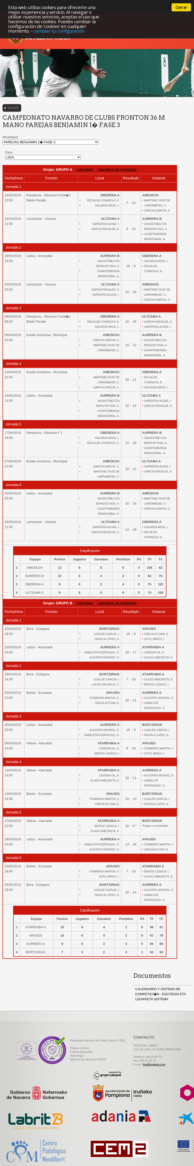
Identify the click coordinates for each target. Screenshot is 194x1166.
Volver (13, 107)
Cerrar (181, 7)
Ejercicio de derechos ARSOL (88, 1059)
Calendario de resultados (117, 170)
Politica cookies (79, 1048)
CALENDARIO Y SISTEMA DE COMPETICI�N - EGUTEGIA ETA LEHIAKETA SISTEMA (160, 994)
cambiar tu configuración (59, 31)
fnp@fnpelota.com (154, 1064)
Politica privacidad (81, 1051)
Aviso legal (76, 1055)
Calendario (84, 170)
